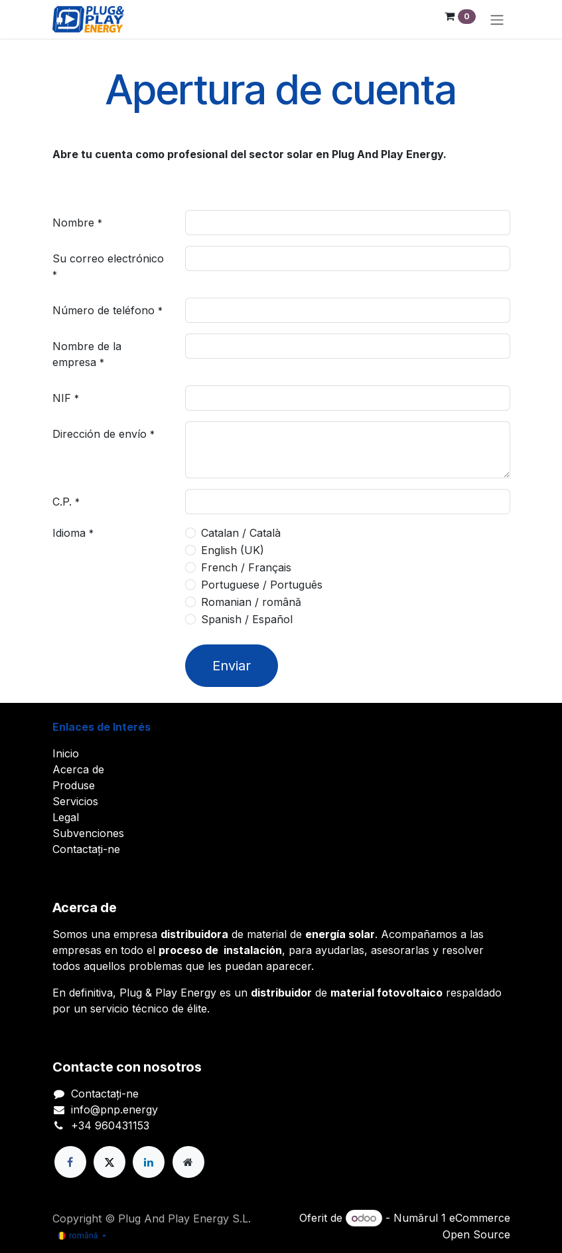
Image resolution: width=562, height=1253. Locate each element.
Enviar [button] (231, 666)
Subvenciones (88, 833)
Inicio (65, 753)
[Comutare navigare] (497, 19)
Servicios (75, 801)
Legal (65, 817)
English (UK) (232, 550)
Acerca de (78, 769)
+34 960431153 (110, 1125)
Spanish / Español (247, 619)
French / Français (246, 567)
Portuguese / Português (261, 584)
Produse (73, 785)
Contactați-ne (86, 849)
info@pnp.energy (114, 1109)
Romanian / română (251, 602)
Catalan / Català (241, 532)
